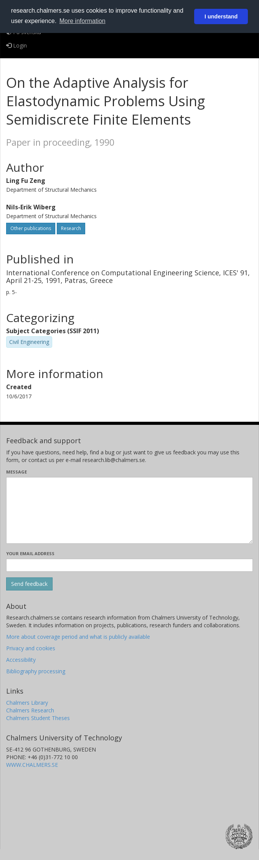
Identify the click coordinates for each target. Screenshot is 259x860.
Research (71, 228)
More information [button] (82, 21)
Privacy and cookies (30, 648)
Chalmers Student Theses (38, 718)
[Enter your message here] (129, 510)
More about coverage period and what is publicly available (78, 636)
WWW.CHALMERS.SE (32, 764)
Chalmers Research (30, 710)
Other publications (30, 228)
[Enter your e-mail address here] (129, 565)
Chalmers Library (27, 702)
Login (16, 45)
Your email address (30, 553)
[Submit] (29, 583)
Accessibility (21, 659)
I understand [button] (221, 16)
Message (16, 472)
